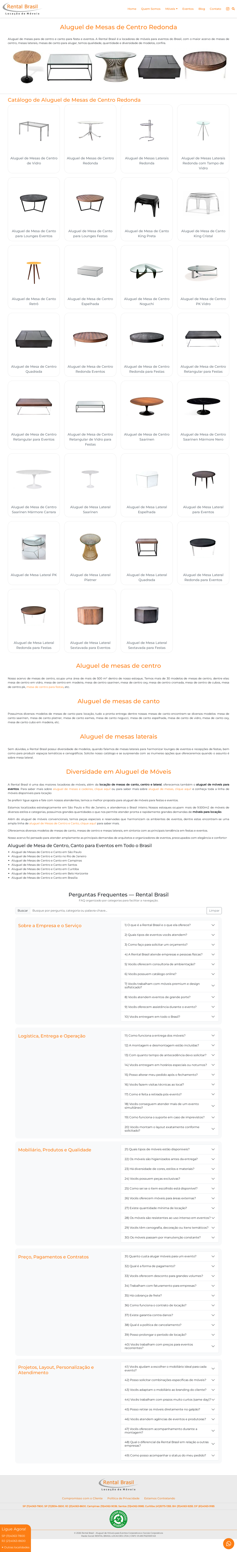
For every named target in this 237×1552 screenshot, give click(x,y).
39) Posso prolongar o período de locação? (155, 1336)
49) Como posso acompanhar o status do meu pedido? (165, 1457)
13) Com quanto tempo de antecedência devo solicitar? (165, 1057)
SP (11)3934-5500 (54, 1508)
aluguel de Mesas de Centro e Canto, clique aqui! (65, 824)
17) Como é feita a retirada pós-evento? (153, 1096)
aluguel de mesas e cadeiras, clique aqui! (91, 789)
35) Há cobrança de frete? (143, 1297)
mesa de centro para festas (46, 687)
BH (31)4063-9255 (182, 1508)
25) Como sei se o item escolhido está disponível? (161, 1190)
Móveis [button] (168, 9)
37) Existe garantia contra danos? (149, 1317)
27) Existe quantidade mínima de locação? (156, 1210)
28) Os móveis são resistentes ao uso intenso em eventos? (168, 1219)
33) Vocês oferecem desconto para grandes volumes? (164, 1277)
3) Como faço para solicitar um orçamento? (156, 946)
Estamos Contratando (159, 1500)
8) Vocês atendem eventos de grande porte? (158, 999)
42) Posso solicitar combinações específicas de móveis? (165, 1381)
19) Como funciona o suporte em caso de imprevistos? (165, 1119)
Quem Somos (147, 9)
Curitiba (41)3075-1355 (158, 1508)
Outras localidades (16, 1547)
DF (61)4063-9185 (204, 1508)
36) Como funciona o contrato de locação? (155, 1307)
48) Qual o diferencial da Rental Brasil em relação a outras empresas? (167, 1445)
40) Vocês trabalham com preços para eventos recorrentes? (159, 1347)
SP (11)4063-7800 (33, 1508)
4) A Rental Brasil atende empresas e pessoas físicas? (164, 956)
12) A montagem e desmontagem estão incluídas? (162, 1047)
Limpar (214, 912)
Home (127, 9)
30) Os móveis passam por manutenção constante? (163, 1239)
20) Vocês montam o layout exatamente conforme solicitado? (162, 1130)
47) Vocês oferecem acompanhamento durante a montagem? (161, 1432)
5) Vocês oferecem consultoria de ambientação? (160, 966)
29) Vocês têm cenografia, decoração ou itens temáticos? (166, 1229)
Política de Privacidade (123, 1500)
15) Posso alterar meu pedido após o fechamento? (161, 1076)
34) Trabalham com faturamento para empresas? (160, 1287)
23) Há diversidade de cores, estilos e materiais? (159, 1170)
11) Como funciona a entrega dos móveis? (155, 1037)
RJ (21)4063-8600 (75, 1508)
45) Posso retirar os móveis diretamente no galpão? (162, 1411)
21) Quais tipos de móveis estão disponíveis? (157, 1151)
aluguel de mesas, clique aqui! (181, 789)
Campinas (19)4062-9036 (102, 1508)
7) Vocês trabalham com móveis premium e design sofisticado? (162, 987)
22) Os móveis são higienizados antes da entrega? (161, 1161)
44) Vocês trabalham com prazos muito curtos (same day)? (168, 1401)
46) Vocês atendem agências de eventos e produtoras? (165, 1421)
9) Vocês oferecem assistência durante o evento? (161, 1008)
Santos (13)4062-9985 (131, 1508)
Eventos (186, 9)
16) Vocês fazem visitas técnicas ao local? (154, 1086)
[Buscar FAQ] (118, 912)
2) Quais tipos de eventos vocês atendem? (156, 936)
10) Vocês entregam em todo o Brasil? (152, 1018)
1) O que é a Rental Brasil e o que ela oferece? (158, 927)
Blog (200, 9)
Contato (215, 9)
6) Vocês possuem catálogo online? (150, 976)
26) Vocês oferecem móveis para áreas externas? (160, 1200)
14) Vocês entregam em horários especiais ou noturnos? (166, 1066)
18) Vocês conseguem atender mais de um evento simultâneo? (162, 1107)
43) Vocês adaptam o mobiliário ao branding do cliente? (165, 1391)
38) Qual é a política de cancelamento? (153, 1326)
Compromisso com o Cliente (82, 1500)
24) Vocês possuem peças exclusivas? (152, 1180)
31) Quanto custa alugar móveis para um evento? (160, 1258)
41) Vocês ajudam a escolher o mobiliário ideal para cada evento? (165, 1370)
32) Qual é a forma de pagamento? (150, 1268)
